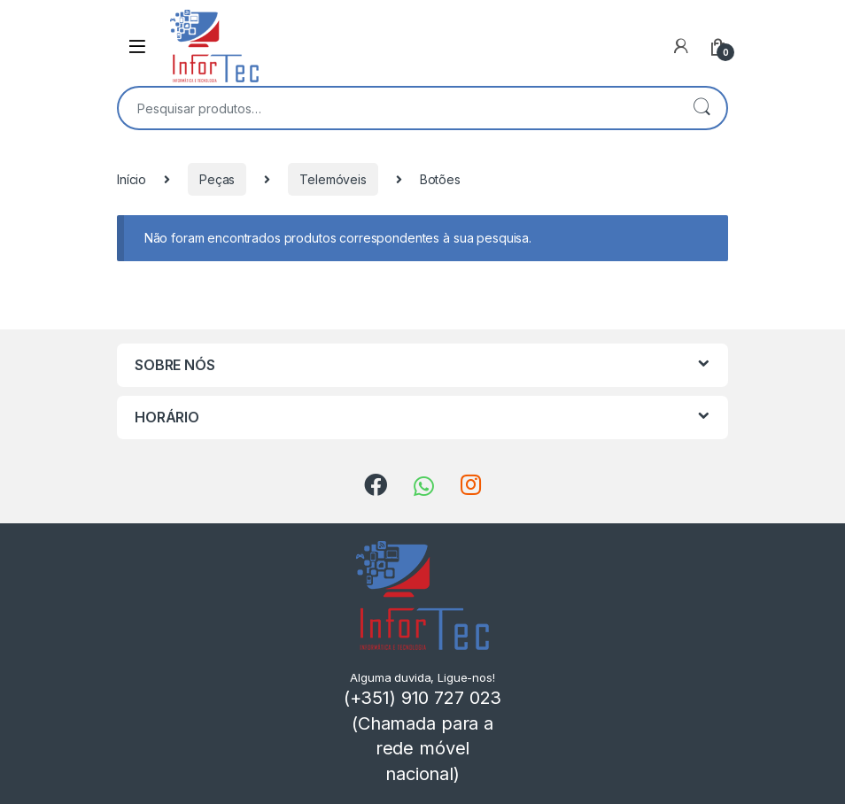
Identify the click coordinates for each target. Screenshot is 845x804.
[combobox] (398, 108)
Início (131, 179)
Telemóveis (333, 179)
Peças (217, 179)
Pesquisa (701, 108)
